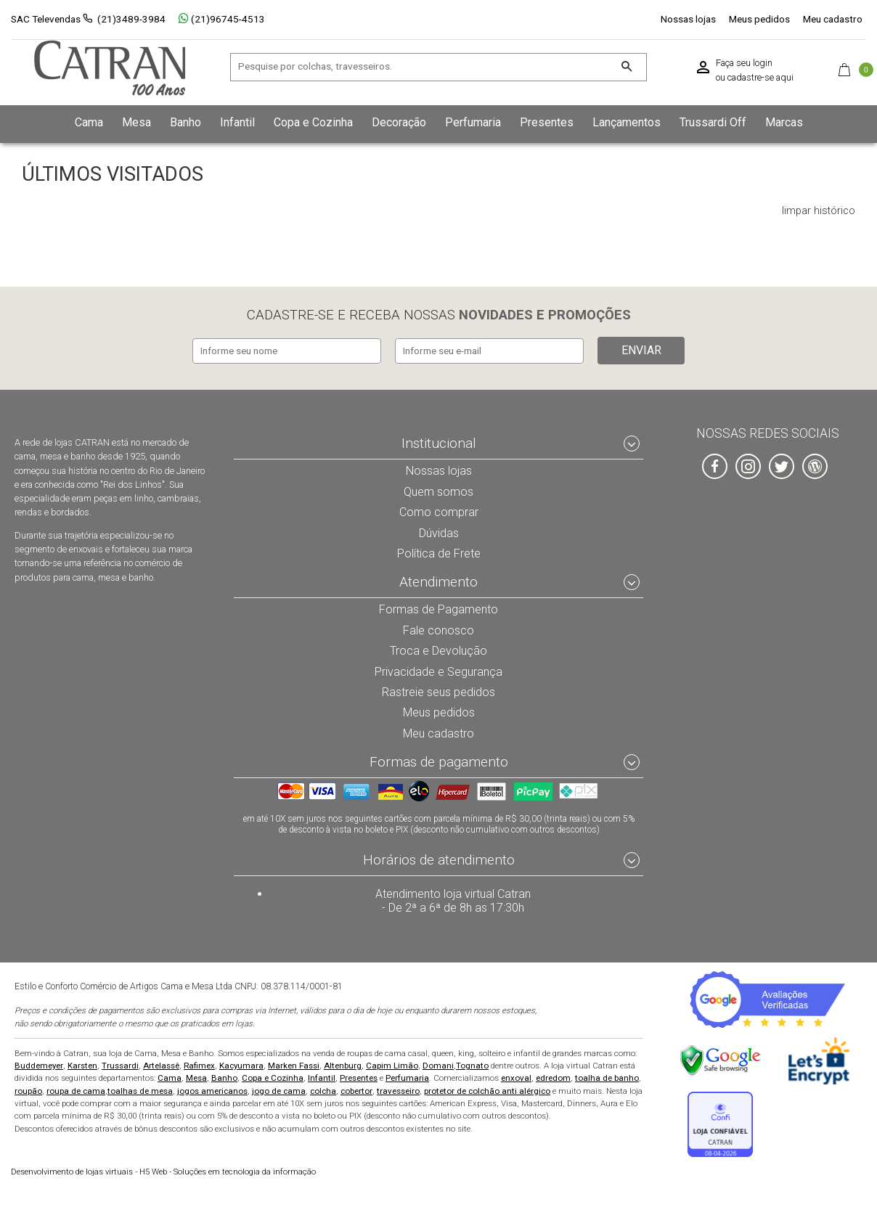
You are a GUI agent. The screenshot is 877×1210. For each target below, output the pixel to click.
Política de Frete (438, 550)
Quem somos (438, 488)
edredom (553, 1077)
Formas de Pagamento (438, 607)
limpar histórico (818, 211)
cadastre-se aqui (760, 78)
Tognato (472, 1065)
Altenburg (343, 1065)
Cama (169, 1077)
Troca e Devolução (438, 648)
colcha (323, 1090)
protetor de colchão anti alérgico (487, 1090)
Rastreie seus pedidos (439, 689)
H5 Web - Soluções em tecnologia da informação (163, 1171)
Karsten (82, 1065)
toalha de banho (607, 1077)
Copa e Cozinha (272, 1077)
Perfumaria (407, 1077)
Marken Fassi (293, 1065)
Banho (224, 1077)
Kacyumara (241, 1065)
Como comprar (439, 509)
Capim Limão (392, 1065)
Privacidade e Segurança (438, 669)
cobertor (356, 1090)
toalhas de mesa (140, 1090)
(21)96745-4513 (222, 19)
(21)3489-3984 (131, 19)
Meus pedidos (759, 19)
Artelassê (161, 1065)
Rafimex (199, 1065)
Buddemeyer (39, 1065)
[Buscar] (626, 67)
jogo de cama (279, 1090)
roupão (28, 1090)
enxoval (516, 1077)
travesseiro (398, 1090)
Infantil (321, 1077)
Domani (438, 1065)
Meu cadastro (832, 19)
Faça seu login (744, 63)
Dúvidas (438, 529)
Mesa (196, 1077)
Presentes (359, 1077)
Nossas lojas (688, 19)
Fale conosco (438, 627)
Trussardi (120, 1065)
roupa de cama (75, 1090)
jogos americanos (212, 1090)
